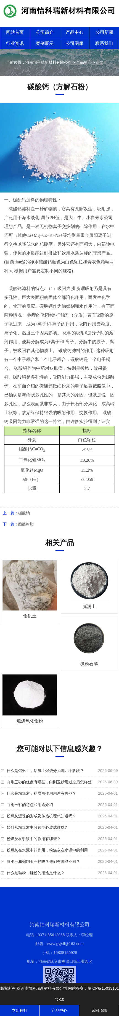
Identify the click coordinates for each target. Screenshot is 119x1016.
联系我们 (104, 43)
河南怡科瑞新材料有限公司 (48, 62)
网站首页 (15, 32)
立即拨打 (19, 1010)
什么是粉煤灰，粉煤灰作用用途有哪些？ (41, 793)
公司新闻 (104, 32)
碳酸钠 (24, 513)
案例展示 (45, 43)
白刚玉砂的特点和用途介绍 (30, 804)
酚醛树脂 (26, 524)
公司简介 (45, 32)
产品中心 (74, 32)
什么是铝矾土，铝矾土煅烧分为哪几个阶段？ (45, 770)
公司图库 (74, 43)
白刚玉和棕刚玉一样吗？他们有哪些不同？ (43, 861)
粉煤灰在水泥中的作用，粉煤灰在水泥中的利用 (47, 850)
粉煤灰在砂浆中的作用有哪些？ (34, 839)
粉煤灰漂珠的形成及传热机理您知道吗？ (41, 816)
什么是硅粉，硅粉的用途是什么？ (36, 873)
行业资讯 (15, 43)
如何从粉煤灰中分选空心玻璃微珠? (37, 827)
